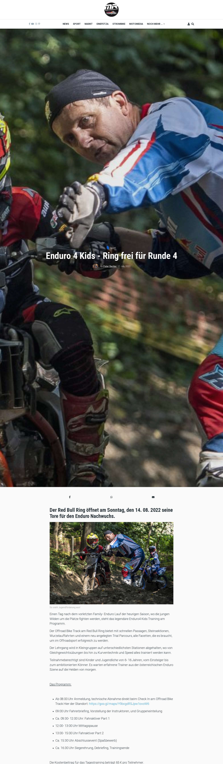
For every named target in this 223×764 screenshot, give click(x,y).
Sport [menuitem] (77, 24)
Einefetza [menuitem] (103, 24)
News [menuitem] (66, 24)
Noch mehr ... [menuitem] (155, 25)
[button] (70, 497)
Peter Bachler (110, 266)
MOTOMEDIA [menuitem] (136, 24)
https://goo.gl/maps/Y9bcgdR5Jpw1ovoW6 (119, 704)
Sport (113, 247)
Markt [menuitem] (89, 24)
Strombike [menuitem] (118, 24)
